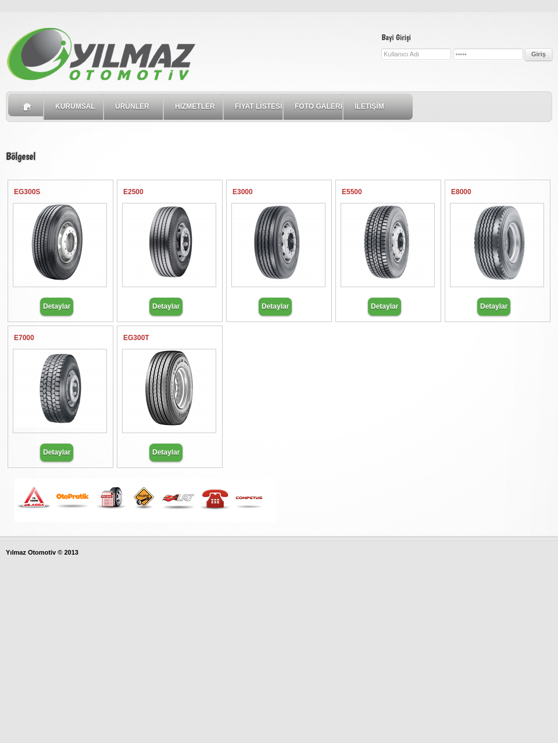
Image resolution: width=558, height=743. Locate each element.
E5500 (352, 192)
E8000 (461, 192)
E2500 (133, 192)
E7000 (24, 338)
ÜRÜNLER (132, 106)
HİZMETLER (195, 106)
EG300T (136, 338)
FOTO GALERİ (318, 106)
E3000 (243, 192)
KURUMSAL (75, 106)
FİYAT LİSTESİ (258, 106)
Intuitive (106, 55)
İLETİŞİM (369, 106)
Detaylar (56, 306)
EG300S (27, 192)
